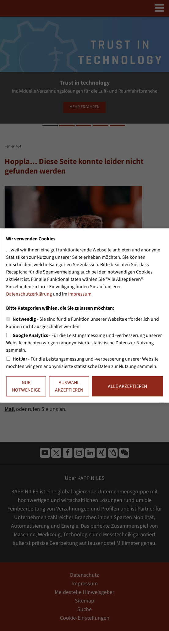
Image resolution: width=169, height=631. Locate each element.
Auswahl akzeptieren (69, 386)
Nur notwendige (26, 386)
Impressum (79, 294)
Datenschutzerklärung (29, 294)
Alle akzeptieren (127, 386)
